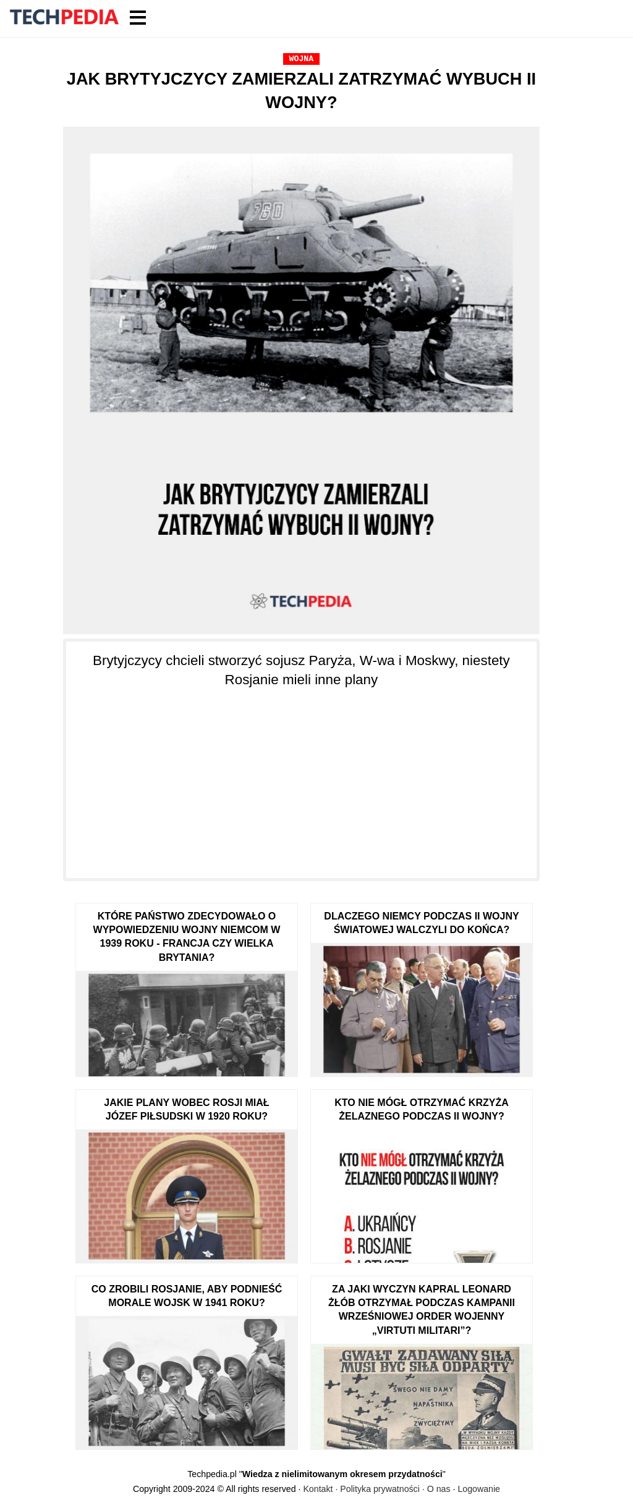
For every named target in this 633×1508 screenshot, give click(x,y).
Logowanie (478, 1489)
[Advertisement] (301, 776)
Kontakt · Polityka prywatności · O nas (376, 1489)
